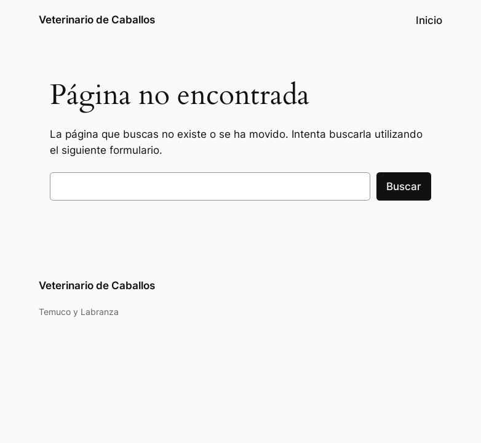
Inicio (429, 20)
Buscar (403, 186)
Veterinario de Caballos (97, 20)
